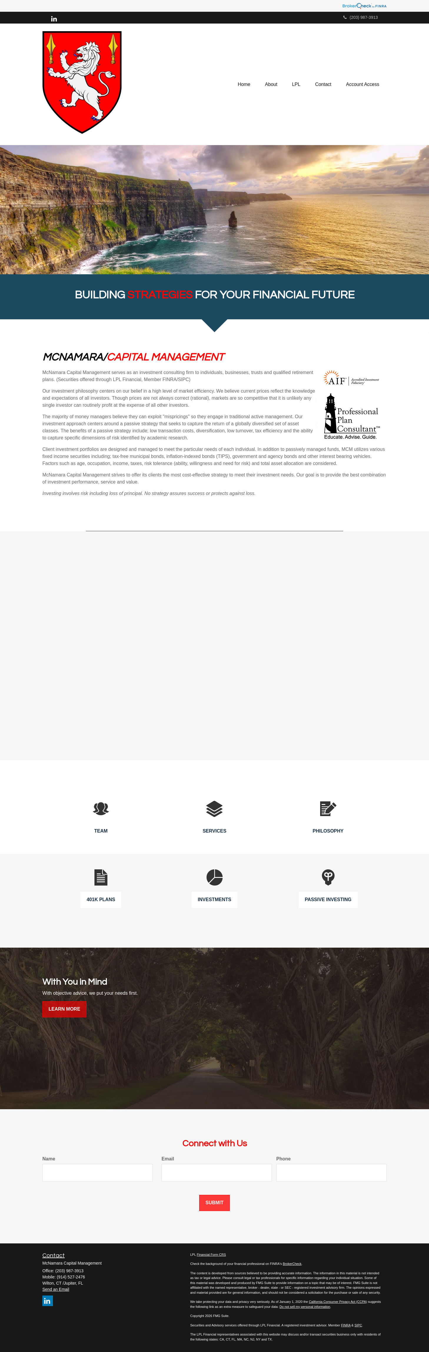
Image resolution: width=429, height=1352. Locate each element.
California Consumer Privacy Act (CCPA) (338, 1301)
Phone (283, 1158)
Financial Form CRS (211, 1254)
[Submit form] (214, 1203)
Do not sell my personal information (305, 1306)
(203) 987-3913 (360, 17)
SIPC (358, 1325)
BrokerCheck (292, 1263)
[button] (271, 84)
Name (48, 1158)
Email (168, 1158)
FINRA (345, 1325)
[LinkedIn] (54, 19)
